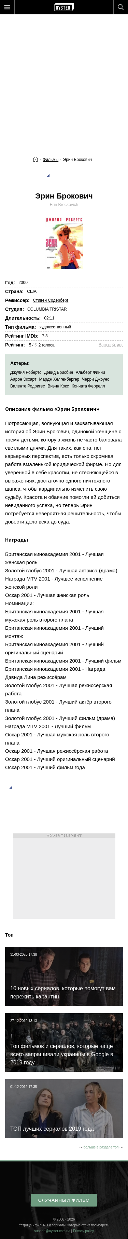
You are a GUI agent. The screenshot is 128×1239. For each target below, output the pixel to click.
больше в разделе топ (101, 1147)
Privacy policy (83, 1231)
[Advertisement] (64, 71)
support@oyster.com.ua (52, 1231)
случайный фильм (64, 1200)
